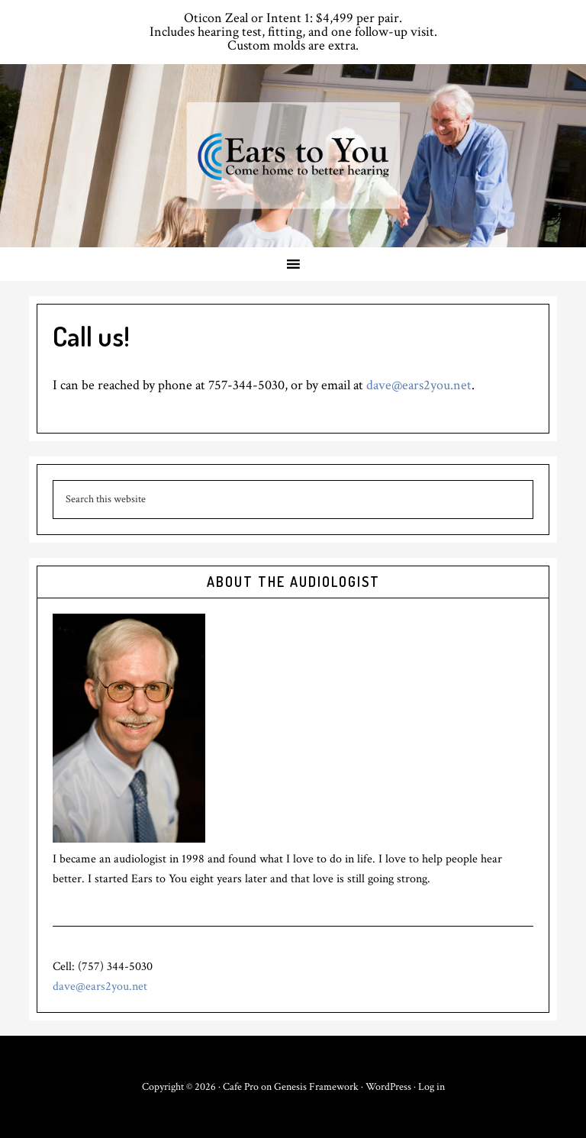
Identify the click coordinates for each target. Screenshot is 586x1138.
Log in (431, 1087)
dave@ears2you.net (419, 385)
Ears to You (293, 155)
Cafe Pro (241, 1087)
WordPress (388, 1087)
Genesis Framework (316, 1087)
